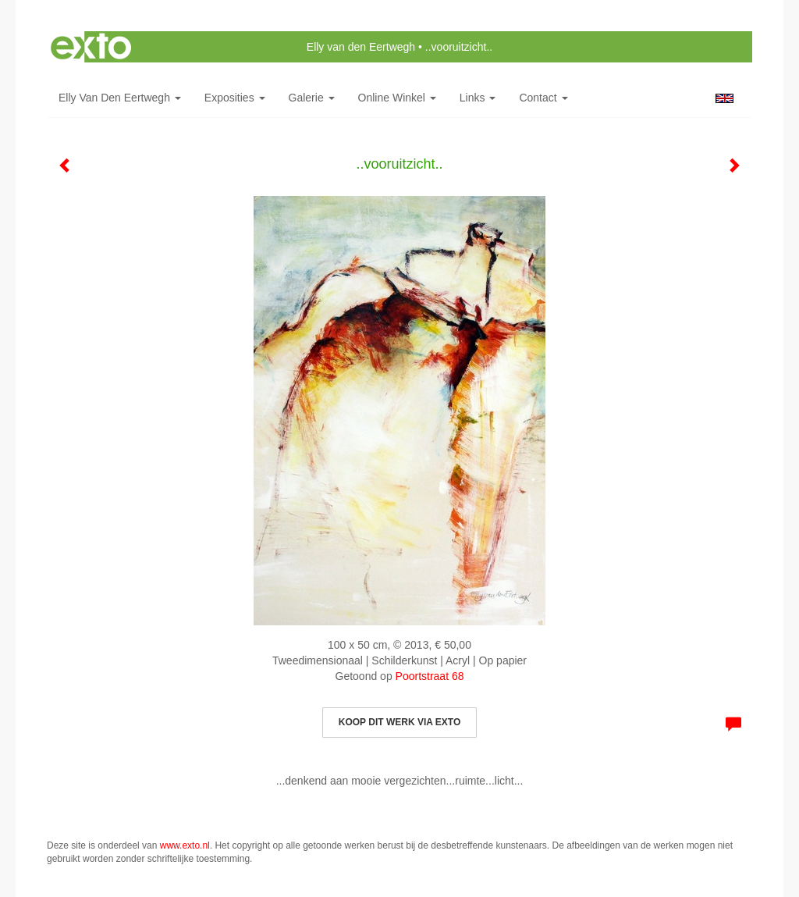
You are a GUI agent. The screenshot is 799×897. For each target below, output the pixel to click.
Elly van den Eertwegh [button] (120, 97)
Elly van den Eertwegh (361, 47)
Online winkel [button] (397, 97)
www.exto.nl (185, 845)
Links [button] (478, 97)
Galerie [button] (312, 97)
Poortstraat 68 (430, 676)
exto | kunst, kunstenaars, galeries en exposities (91, 46)
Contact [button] (543, 97)
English (724, 98)
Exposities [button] (234, 97)
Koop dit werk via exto (399, 722)
